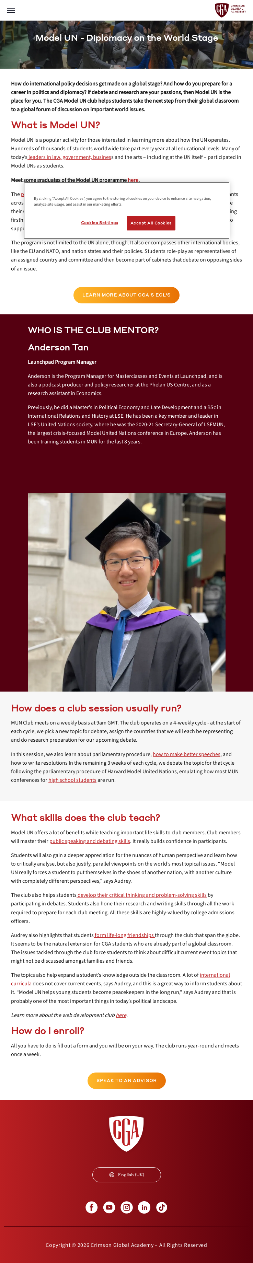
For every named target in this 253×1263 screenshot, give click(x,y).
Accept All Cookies (151, 223)
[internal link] (69, 157)
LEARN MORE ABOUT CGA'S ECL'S (126, 295)
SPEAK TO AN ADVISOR (126, 1080)
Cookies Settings (99, 222)
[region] (127, 210)
